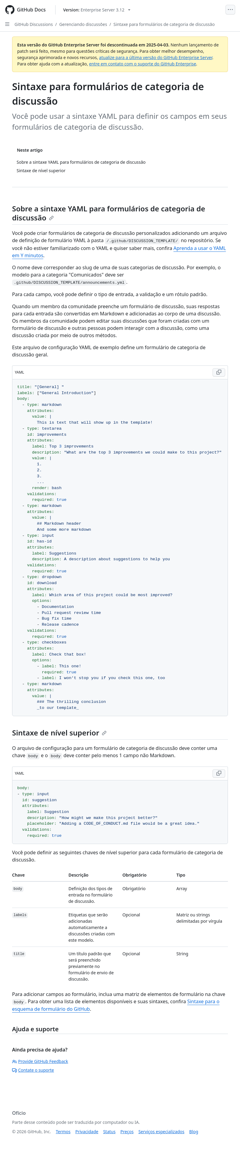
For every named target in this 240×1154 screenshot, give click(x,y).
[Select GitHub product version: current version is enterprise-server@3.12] (96, 9)
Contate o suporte (33, 1070)
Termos (63, 1131)
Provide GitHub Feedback (40, 1061)
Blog (193, 1131)
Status (109, 1131)
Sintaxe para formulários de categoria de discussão (164, 24)
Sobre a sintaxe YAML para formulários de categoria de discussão (108, 213)
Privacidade (86, 1131)
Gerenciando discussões (83, 24)
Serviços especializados (161, 1131)
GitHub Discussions (33, 24)
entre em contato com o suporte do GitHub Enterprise (142, 64)
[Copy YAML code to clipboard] (219, 372)
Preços (127, 1131)
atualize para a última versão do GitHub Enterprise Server (155, 57)
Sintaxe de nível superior (59, 733)
